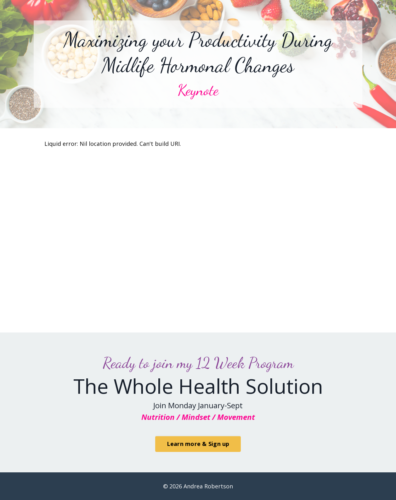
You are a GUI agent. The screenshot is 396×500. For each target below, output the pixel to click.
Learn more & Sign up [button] (198, 444)
